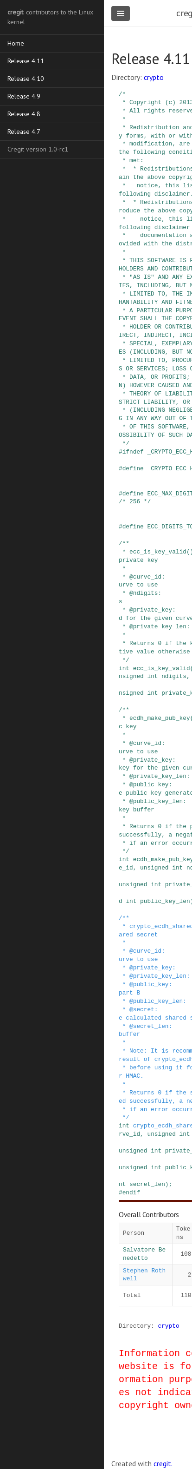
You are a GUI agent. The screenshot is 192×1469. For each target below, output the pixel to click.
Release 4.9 (23, 96)
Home (15, 43)
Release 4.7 (23, 131)
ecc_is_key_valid (161, 668)
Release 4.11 (25, 61)
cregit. (163, 1463)
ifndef (133, 452)
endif (131, 1192)
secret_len (147, 1184)
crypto (154, 77)
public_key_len (165, 901)
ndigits (173, 676)
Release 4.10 (25, 78)
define (133, 468)
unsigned (154, 867)
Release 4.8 (23, 114)
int (124, 668)
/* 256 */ (135, 501)
